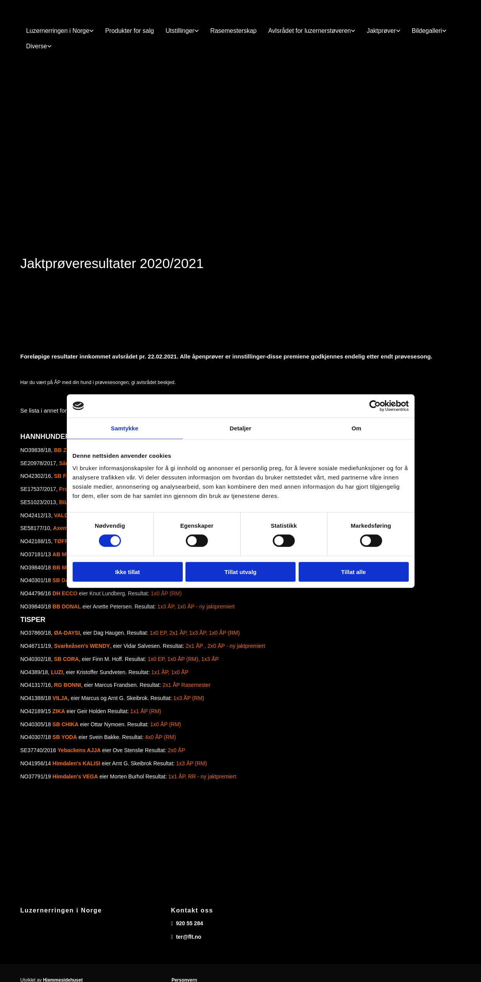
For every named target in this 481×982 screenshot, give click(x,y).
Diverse (36, 46)
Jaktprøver (381, 30)
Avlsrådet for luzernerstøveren (309, 30)
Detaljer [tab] (241, 428)
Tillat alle (353, 571)
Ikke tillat (127, 571)
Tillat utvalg (240, 571)
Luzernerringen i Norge (58, 30)
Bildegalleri (427, 30)
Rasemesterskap (233, 30)
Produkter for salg (129, 30)
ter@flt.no (188, 937)
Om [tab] (356, 428)
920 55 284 (189, 923)
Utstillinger (179, 30)
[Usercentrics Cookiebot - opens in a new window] (375, 406)
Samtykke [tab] (124, 428)
